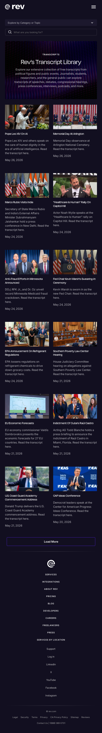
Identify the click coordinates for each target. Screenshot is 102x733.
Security (25, 717)
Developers (51, 610)
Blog (51, 603)
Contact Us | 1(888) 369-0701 (51, 723)
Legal (15, 717)
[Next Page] (51, 541)
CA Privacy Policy (59, 717)
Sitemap (75, 717)
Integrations (51, 581)
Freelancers (51, 625)
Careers (51, 618)
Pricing (51, 596)
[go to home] (51, 564)
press (51, 632)
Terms (34, 717)
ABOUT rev (51, 589)
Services (51, 574)
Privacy (44, 717)
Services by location (51, 640)
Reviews (85, 717)
